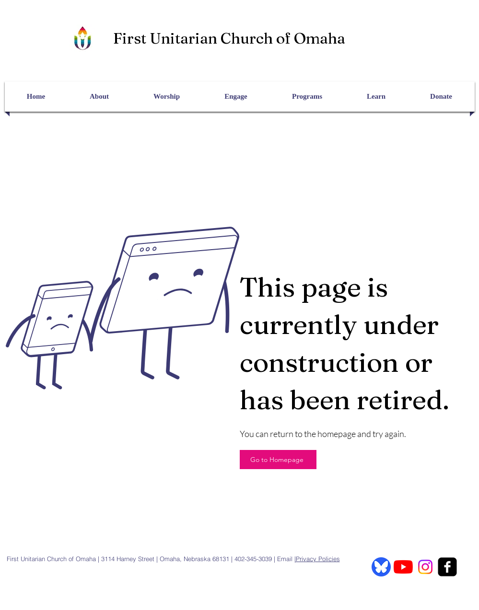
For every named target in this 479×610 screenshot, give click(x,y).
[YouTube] (403, 566)
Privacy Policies (318, 559)
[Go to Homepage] (278, 459)
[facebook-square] (447, 566)
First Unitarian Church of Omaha (229, 38)
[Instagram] (425, 566)
